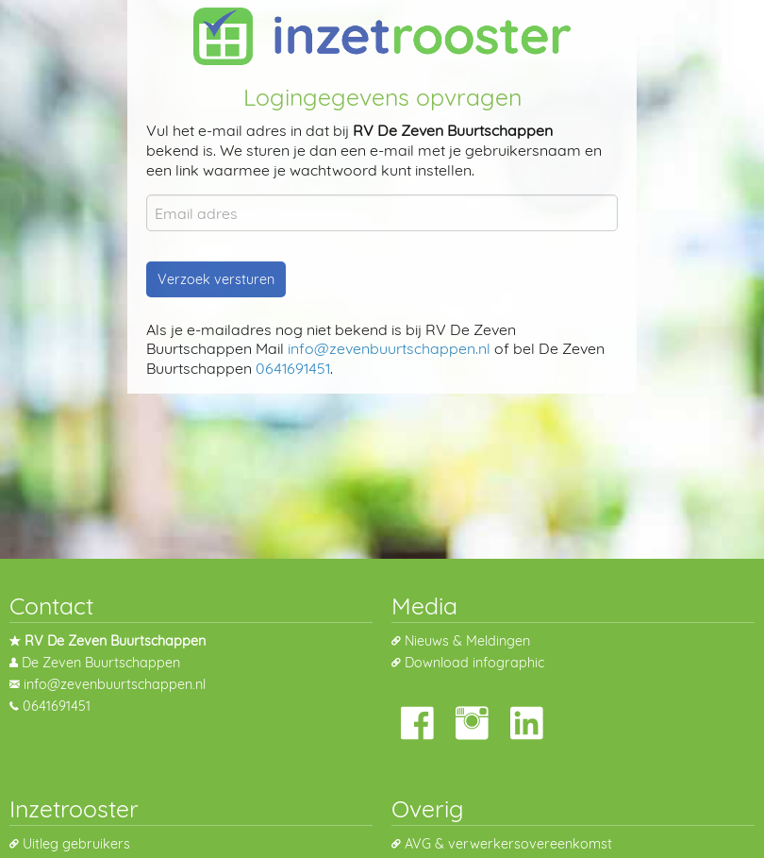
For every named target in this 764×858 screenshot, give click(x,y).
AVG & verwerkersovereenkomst (508, 843)
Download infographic (474, 662)
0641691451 (293, 368)
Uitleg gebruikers (76, 843)
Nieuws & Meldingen (467, 640)
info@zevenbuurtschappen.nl (389, 348)
